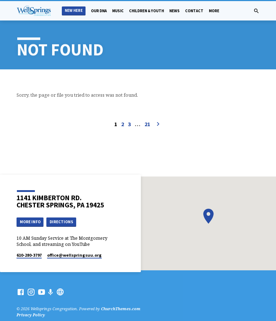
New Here (74, 10)
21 (147, 124)
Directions (61, 221)
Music (118, 10)
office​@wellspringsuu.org (74, 255)
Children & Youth (146, 10)
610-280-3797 (29, 255)
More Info (30, 221)
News (174, 10)
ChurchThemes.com (121, 308)
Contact (194, 10)
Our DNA (99, 10)
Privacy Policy (31, 314)
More (214, 10)
